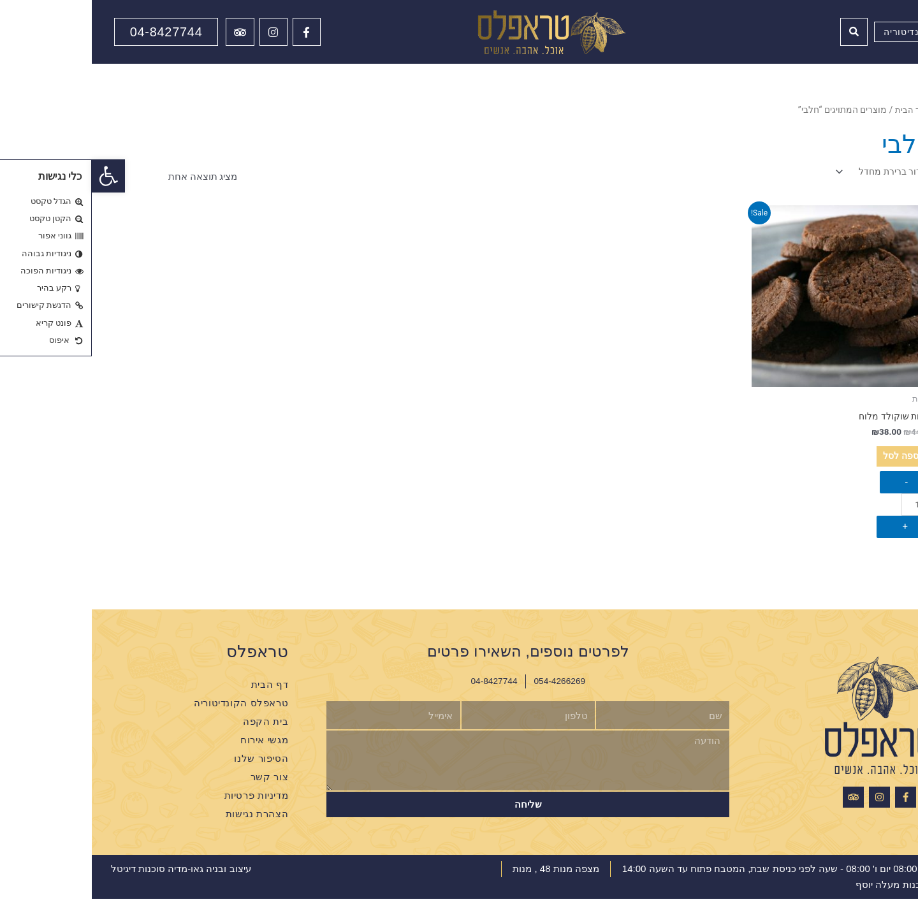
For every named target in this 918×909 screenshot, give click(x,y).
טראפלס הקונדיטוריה (149, 713)
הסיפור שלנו (169, 768)
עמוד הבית (821, 110)
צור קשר (177, 787)
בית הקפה (173, 731)
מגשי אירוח (172, 750)
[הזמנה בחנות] (789, 173)
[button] (16, 176)
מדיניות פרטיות (165, 805)
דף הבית (177, 694)
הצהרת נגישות (165, 823)
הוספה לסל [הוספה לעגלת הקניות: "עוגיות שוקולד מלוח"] (792, 463)
